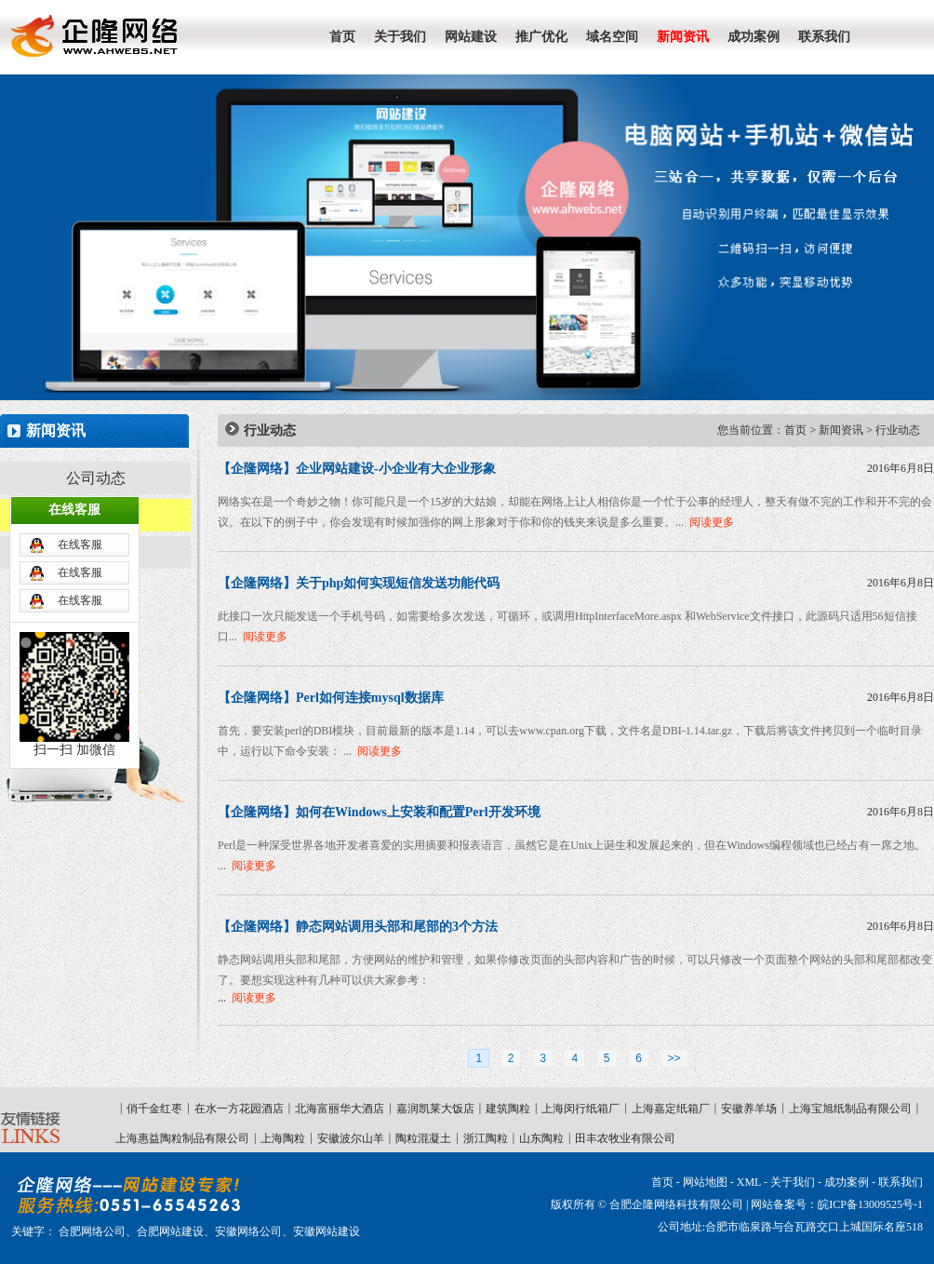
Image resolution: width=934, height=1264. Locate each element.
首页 (795, 430)
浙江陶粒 (485, 1138)
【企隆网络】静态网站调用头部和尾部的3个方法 (358, 927)
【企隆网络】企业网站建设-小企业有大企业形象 (357, 469)
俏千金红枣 (154, 1108)
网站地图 (705, 1182)
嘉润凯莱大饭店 (435, 1108)
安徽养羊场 (749, 1108)
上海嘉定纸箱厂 (671, 1108)
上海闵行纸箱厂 (580, 1108)
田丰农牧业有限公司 (625, 1138)
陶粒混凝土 (423, 1138)
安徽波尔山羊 (350, 1138)
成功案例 (846, 1182)
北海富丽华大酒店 (339, 1108)
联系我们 (900, 1182)
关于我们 (792, 1182)
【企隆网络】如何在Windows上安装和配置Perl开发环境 (379, 812)
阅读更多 (711, 522)
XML (749, 1182)
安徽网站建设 (326, 1231)
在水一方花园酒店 (239, 1108)
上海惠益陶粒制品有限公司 (182, 1138)
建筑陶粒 (508, 1108)
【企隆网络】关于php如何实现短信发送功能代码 (359, 583)
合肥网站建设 (170, 1231)
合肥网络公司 (92, 1231)
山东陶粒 (541, 1138)
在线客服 (80, 489)
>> (674, 1058)
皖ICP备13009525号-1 (870, 1204)
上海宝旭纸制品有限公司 (850, 1108)
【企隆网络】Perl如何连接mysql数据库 (331, 698)
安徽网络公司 (248, 1231)
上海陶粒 (282, 1138)
